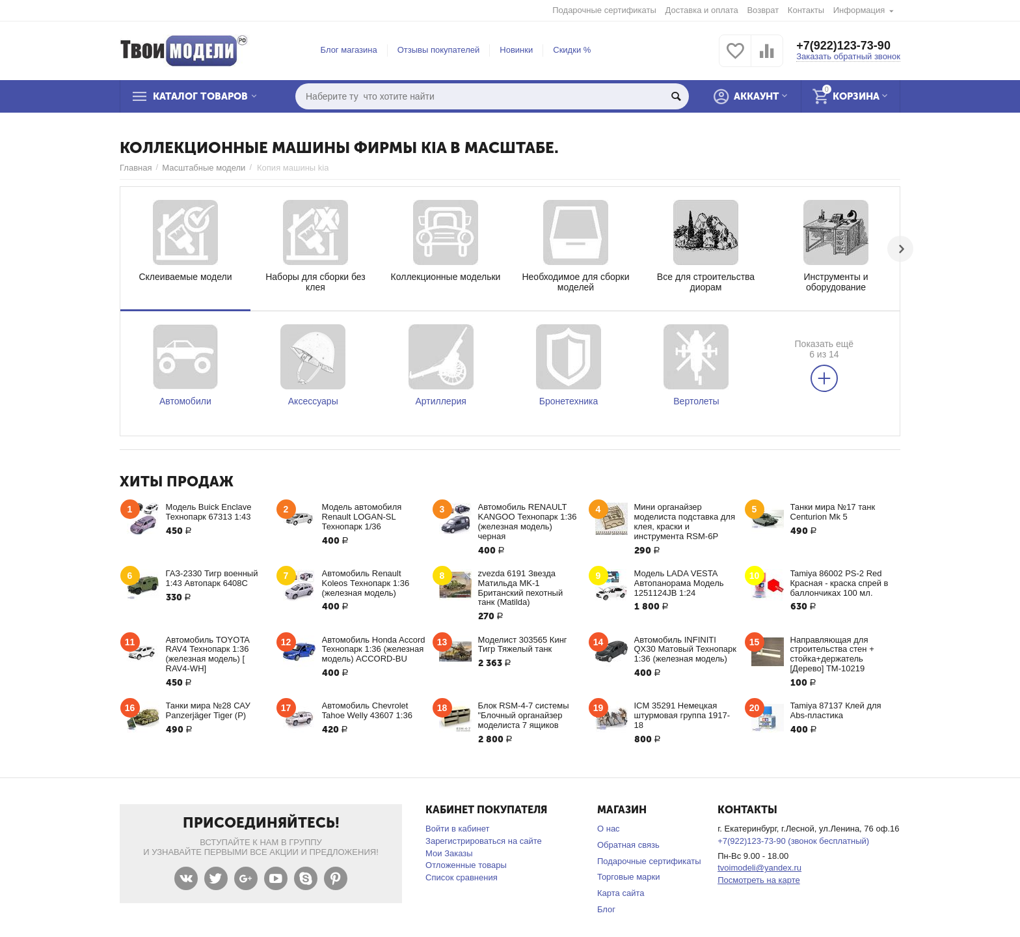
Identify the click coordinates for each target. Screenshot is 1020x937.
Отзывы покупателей (438, 50)
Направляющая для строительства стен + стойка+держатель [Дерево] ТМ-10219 (832, 654)
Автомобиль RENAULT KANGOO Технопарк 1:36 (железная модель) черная (527, 521)
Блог (606, 909)
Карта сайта (621, 893)
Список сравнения (461, 877)
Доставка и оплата (701, 10)
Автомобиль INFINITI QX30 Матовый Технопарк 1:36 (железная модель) (685, 649)
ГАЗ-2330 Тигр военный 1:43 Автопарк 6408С (212, 578)
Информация (859, 10)
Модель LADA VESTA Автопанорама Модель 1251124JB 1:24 (679, 583)
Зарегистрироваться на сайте (483, 841)
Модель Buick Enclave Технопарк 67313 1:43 (209, 512)
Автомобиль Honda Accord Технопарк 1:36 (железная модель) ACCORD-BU (373, 649)
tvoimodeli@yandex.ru (759, 868)
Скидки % (572, 50)
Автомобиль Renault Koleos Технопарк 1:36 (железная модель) (366, 583)
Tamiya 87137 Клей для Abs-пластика (835, 710)
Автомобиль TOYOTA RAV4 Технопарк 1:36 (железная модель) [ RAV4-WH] (208, 654)
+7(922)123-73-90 (843, 45)
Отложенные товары (466, 865)
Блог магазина (349, 50)
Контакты (806, 10)
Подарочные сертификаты (604, 10)
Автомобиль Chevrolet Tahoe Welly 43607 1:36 (367, 710)
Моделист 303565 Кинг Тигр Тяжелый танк (522, 644)
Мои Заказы (449, 853)
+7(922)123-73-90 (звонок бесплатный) (793, 841)
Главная (136, 168)
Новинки (516, 50)
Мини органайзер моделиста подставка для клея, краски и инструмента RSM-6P (684, 521)
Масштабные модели (203, 168)
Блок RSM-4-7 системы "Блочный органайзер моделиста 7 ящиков (523, 715)
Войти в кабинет (457, 828)
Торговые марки (628, 877)
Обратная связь (628, 845)
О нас (608, 828)
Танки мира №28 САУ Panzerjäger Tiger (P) (208, 710)
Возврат (763, 10)
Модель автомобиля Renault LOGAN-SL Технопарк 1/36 (362, 516)
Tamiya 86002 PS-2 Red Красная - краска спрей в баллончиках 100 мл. (839, 583)
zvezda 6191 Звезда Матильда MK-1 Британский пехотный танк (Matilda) (520, 588)
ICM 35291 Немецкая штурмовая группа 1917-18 (682, 715)
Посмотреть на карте (759, 880)
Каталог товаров (200, 96)
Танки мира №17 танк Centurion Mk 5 (833, 512)
